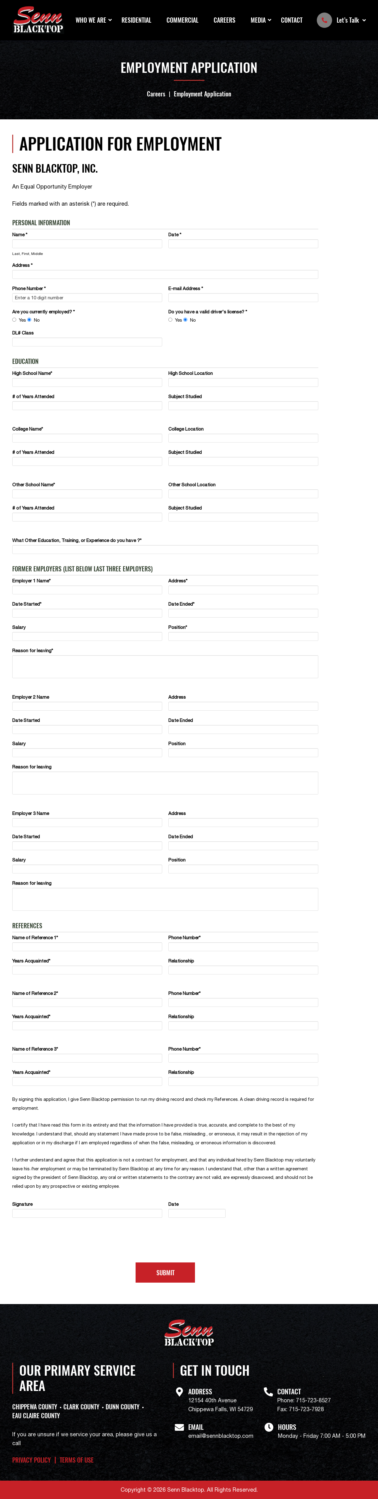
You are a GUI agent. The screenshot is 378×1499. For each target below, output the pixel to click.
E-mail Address (185, 288)
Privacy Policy (31, 1460)
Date (174, 234)
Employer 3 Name (30, 813)
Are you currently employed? (43, 311)
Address (22, 265)
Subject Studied (185, 396)
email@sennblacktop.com (220, 1436)
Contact (291, 20)
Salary (19, 627)
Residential (136, 20)
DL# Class (23, 332)
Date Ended (181, 604)
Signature (22, 1204)
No (37, 320)
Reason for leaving (32, 650)
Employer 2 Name (30, 697)
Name (19, 234)
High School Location (190, 373)
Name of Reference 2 (35, 993)
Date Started (26, 604)
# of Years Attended (33, 396)
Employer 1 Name (31, 580)
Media (258, 20)
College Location (186, 429)
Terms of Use (77, 1460)
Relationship (181, 960)
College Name (27, 429)
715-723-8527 (313, 1400)
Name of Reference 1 (35, 937)
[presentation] (165, 1243)
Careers (224, 20)
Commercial (182, 20)
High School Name (32, 373)
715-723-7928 (306, 1409)
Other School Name (33, 484)
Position (177, 627)
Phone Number (29, 288)
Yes (22, 320)
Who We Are (91, 20)
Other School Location (191, 484)
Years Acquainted (31, 960)
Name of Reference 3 (35, 1049)
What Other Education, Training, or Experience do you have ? (76, 540)
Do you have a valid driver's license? (207, 311)
